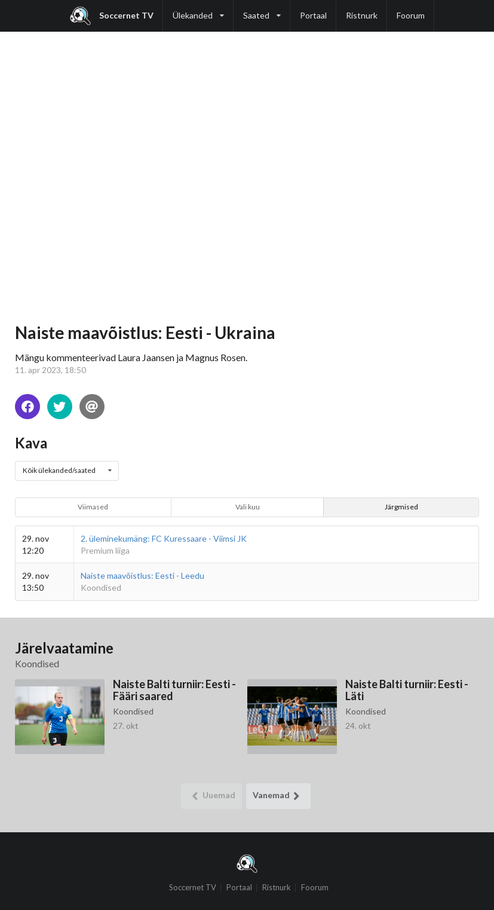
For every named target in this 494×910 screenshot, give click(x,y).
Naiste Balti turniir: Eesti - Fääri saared (174, 689)
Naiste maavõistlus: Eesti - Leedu (142, 575)
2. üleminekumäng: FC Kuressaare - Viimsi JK (164, 538)
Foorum (411, 15)
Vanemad (279, 796)
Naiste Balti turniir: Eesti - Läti (406, 689)
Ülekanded (198, 10)
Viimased (93, 506)
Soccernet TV (112, 15)
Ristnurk (362, 15)
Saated (262, 10)
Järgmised (401, 506)
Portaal (313, 15)
